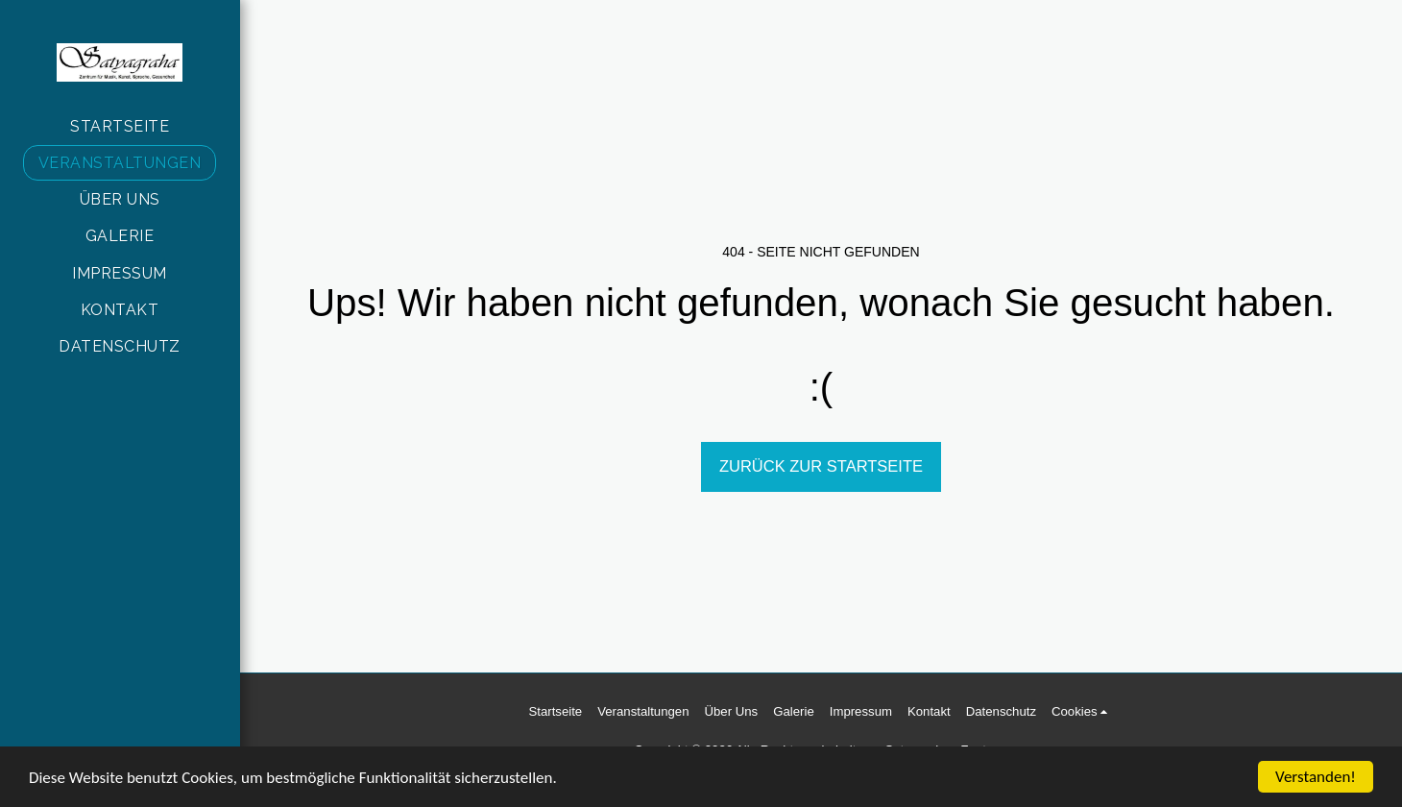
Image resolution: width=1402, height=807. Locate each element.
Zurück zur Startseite (821, 466)
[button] (1083, 711)
